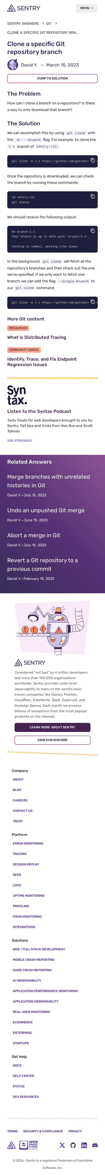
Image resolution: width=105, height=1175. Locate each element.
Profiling (21, 906)
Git (49, 23)
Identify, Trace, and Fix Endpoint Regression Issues (48, 363)
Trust (18, 821)
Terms (12, 1131)
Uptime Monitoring (29, 896)
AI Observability (27, 981)
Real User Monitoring (31, 1012)
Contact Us (22, 811)
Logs (17, 885)
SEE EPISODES (19, 442)
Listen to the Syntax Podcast (52, 412)
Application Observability (36, 1001)
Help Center (23, 1076)
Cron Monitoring (27, 917)
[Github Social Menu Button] (73, 1145)
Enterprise (22, 1033)
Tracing (20, 854)
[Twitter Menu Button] (62, 1145)
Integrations (24, 927)
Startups (21, 1043)
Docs (17, 1065)
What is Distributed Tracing (52, 338)
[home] (11, 1145)
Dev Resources (26, 1097)
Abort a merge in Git (33, 536)
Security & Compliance (43, 1131)
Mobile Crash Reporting (34, 960)
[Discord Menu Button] (95, 1145)
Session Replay (26, 864)
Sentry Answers (23, 23)
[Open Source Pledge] (28, 1145)
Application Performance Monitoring (45, 991)
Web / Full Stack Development (39, 949)
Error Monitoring (28, 843)
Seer (17, 875)
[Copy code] (92, 160)
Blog (17, 790)
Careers (20, 800)
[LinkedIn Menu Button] (84, 1145)
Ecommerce (23, 1022)
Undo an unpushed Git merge (46, 511)
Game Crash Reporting (32, 970)
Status (19, 1086)
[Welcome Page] (23, 8)
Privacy (75, 1131)
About (18, 779)
